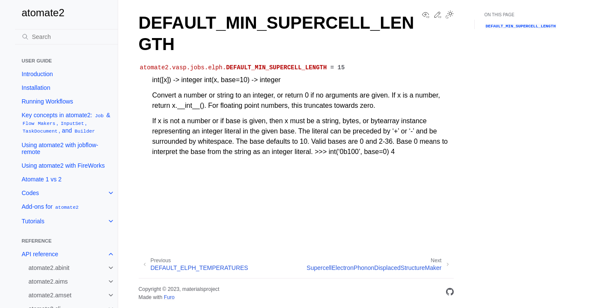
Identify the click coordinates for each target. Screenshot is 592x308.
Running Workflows (47, 101)
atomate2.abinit (49, 267)
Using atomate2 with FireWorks (63, 165)
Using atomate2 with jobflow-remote (60, 148)
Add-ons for (51, 206)
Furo (169, 297)
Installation (36, 87)
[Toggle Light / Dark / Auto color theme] (449, 15)
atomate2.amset (50, 295)
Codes (30, 193)
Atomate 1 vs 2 (42, 179)
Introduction (37, 74)
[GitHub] (450, 293)
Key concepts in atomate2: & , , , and (66, 123)
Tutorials (33, 221)
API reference (40, 254)
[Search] (66, 36)
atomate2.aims (48, 281)
